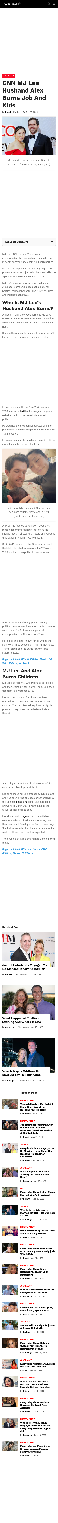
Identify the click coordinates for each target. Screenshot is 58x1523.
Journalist (9, 76)
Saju (25, 1370)
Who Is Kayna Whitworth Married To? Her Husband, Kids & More (21, 1075)
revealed (19, 411)
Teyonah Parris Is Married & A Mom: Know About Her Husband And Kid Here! (36, 1107)
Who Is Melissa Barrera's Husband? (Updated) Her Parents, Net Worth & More (35, 1384)
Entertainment (27, 1100)
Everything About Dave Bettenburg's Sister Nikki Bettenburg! (34, 1272)
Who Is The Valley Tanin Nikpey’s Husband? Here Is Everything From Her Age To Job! (35, 1427)
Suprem (27, 1113)
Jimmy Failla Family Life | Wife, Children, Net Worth (37, 1327)
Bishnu (26, 1332)
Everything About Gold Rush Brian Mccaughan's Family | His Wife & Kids (37, 1251)
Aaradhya (9, 1080)
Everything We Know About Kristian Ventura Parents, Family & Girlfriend (35, 1449)
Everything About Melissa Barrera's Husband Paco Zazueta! (34, 1405)
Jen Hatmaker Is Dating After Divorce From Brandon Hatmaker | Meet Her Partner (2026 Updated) (36, 1129)
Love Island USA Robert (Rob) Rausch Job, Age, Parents (36, 1309)
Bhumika (9, 1027)
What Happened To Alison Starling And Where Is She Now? (21, 1021)
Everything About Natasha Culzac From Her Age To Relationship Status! (34, 1346)
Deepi (8, 112)
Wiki (22, 1188)
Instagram (21, 801)
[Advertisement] (29, 41)
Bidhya (8, 974)
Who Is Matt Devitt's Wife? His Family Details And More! (37, 1291)
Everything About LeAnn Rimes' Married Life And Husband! (37, 1193)
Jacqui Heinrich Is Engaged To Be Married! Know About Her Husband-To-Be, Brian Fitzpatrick (24, 970)
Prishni (26, 1391)
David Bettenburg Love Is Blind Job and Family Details (37, 1232)
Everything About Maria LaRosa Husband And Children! (37, 1365)
